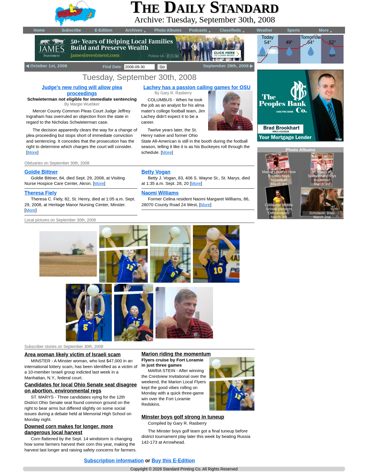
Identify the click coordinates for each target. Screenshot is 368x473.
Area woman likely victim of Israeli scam (72, 354)
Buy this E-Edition (173, 461)
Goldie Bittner (41, 172)
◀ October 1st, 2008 (46, 65)
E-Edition (103, 30)
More (325, 30)
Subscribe (71, 30)
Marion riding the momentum (176, 354)
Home (39, 30)
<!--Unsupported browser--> (300, 183)
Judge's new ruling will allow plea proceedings (82, 90)
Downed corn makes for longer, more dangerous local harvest (68, 429)
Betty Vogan (155, 172)
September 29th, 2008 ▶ (228, 65)
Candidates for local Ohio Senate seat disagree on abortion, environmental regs (80, 388)
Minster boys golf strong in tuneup (182, 417)
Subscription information (114, 461)
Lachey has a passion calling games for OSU (197, 87)
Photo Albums (167, 30)
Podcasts (200, 30)
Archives (135, 30)
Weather (265, 30)
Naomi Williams (160, 193)
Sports (293, 30)
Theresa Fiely (40, 193)
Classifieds (232, 30)
